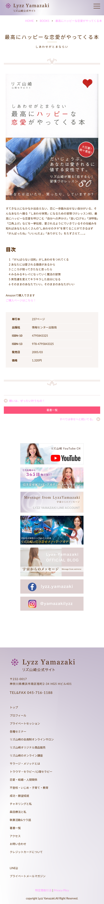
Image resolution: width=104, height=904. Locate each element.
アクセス (15, 836)
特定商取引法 (43, 890)
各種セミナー (18, 731)
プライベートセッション (25, 723)
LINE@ (14, 868)
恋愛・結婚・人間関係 (23, 779)
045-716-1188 (40, 692)
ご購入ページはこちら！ (21, 300)
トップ (14, 707)
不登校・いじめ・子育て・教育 (29, 787)
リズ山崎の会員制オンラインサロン (32, 739)
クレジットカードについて (26, 852)
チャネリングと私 (21, 803)
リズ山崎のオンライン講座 (26, 755)
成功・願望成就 (19, 795)
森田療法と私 (18, 812)
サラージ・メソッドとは (25, 763)
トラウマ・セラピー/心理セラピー (31, 771)
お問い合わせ (18, 844)
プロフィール (18, 715)
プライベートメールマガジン (28, 876)
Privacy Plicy (61, 890)
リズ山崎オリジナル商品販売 (28, 747)
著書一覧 (52, 410)
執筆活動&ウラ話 (20, 820)
